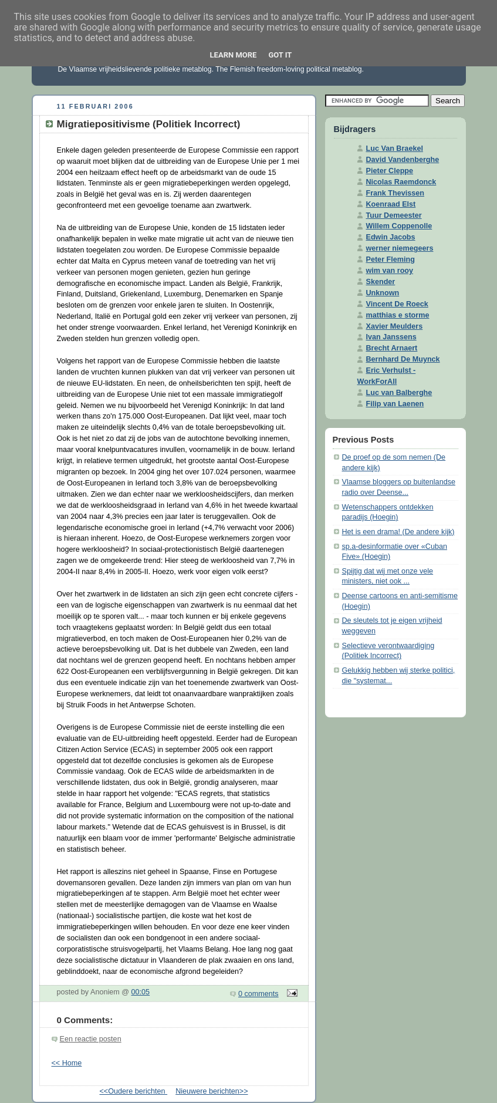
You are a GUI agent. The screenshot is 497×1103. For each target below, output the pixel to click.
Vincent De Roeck (397, 304)
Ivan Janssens (391, 337)
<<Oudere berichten (133, 1091)
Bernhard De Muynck (403, 359)
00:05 (140, 992)
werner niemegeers (400, 248)
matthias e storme (398, 315)
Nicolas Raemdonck (401, 182)
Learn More (233, 54)
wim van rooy (390, 271)
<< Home (67, 1063)
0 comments (258, 994)
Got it (280, 54)
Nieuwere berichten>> (211, 1091)
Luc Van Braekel (394, 148)
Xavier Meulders (394, 326)
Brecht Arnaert (392, 348)
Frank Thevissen (395, 193)
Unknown (383, 293)
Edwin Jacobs (390, 237)
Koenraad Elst (391, 204)
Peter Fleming (390, 259)
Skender (380, 282)
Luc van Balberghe (399, 393)
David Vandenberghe (402, 160)
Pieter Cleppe (390, 171)
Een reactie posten (90, 1039)
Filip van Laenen (395, 404)
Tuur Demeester (394, 215)
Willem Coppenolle (399, 226)
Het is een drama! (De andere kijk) (398, 532)
